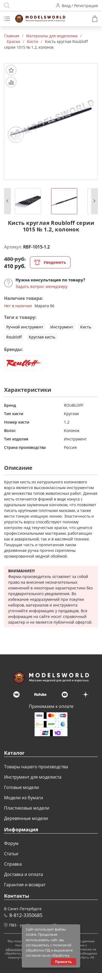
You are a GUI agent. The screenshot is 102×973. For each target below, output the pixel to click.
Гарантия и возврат (24, 885)
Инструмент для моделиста (32, 777)
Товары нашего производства (36, 767)
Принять (63, 961)
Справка (13, 864)
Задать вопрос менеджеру (42, 286)
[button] (7, 201)
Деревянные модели (26, 818)
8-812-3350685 (25, 915)
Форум (11, 843)
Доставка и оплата (23, 874)
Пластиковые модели (26, 808)
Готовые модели (21, 787)
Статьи (11, 854)
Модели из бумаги (23, 798)
